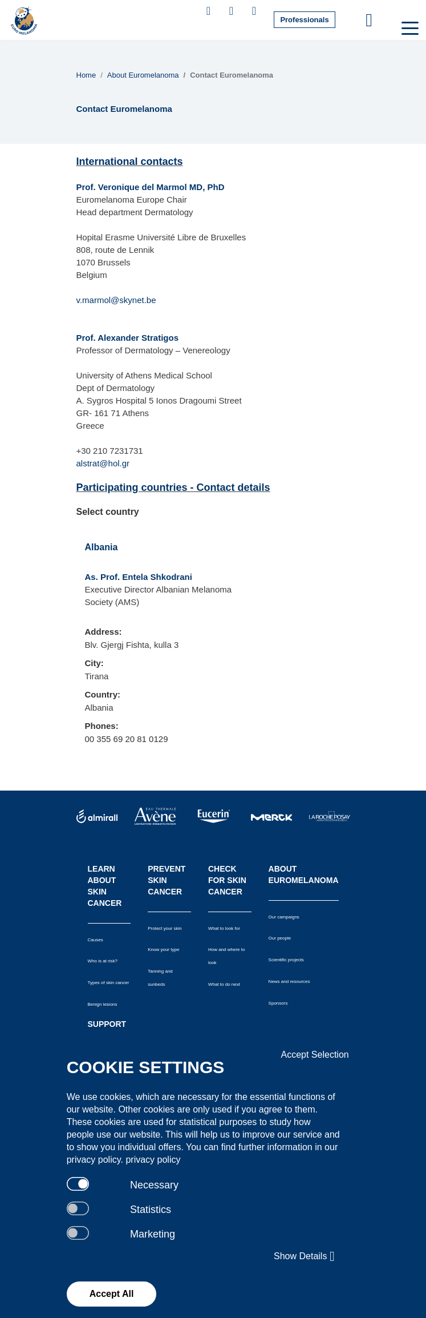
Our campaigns (284, 917)
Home (86, 75)
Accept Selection (315, 1054)
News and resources (289, 981)
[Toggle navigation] (409, 27)
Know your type (163, 949)
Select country (107, 512)
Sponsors (278, 1003)
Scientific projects (286, 959)
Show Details (304, 1256)
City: (94, 663)
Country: (103, 694)
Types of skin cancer (108, 982)
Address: (103, 631)
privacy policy (152, 1159)
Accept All (112, 1294)
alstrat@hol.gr (103, 463)
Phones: (102, 726)
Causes (95, 939)
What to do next (224, 984)
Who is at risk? (102, 961)
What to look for (224, 928)
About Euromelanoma (143, 75)
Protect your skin (165, 928)
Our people (280, 938)
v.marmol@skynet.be (116, 300)
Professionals (304, 19)
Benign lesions (102, 1004)
